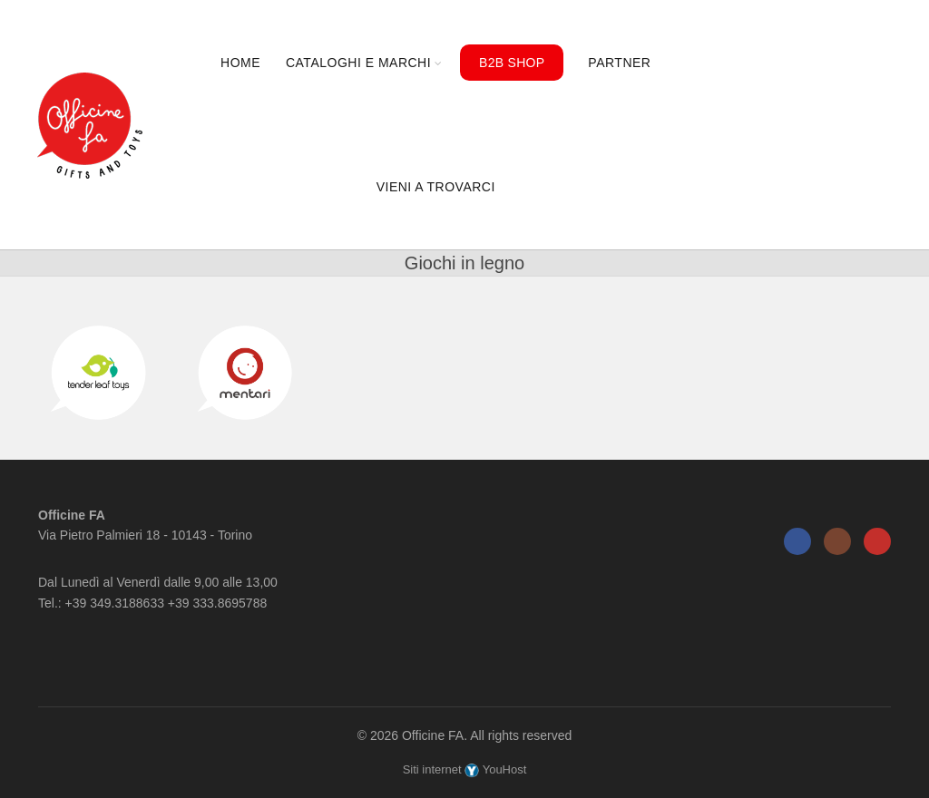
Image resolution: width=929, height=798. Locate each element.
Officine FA (433, 735)
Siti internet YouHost (465, 769)
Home (240, 62)
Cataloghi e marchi (358, 62)
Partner (619, 62)
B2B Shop (511, 62)
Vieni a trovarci (435, 187)
